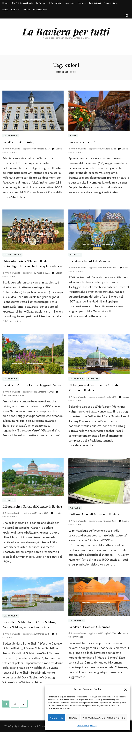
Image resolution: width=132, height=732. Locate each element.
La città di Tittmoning (18, 142)
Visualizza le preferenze (104, 717)
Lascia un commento (13, 395)
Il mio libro (69, 3)
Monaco (82, 3)
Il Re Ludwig (55, 3)
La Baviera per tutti (66, 31)
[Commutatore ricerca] (127, 15)
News (5, 9)
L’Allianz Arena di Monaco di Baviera (93, 514)
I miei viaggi (95, 3)
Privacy (93, 725)
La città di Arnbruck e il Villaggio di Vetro (31, 385)
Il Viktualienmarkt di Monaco (89, 260)
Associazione (40, 9)
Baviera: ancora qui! (81, 142)
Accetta (56, 717)
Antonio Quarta (12, 148)
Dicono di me (111, 3)
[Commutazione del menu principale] (66, 51)
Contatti (15, 9)
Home (5, 3)
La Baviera (41, 3)
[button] (125, 689)
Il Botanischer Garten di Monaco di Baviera (32, 506)
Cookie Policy (83, 725)
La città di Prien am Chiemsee (89, 626)
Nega (73, 717)
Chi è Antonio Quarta (22, 3)
